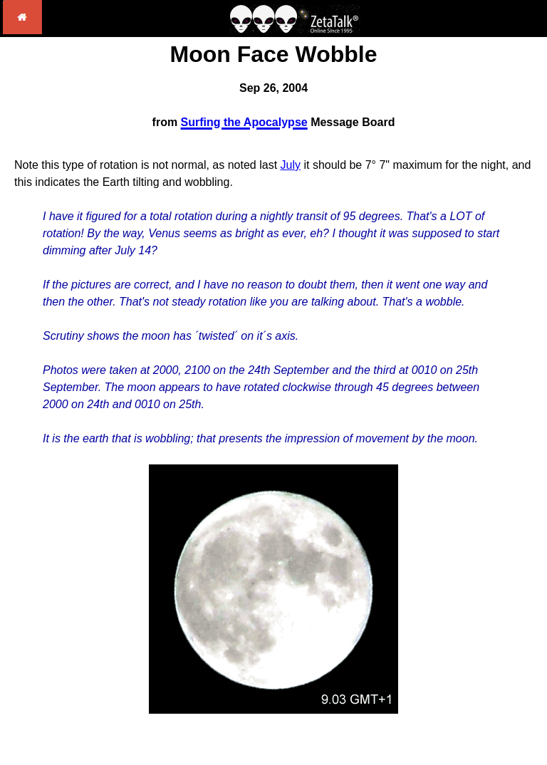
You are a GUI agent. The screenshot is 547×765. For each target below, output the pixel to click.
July (291, 165)
